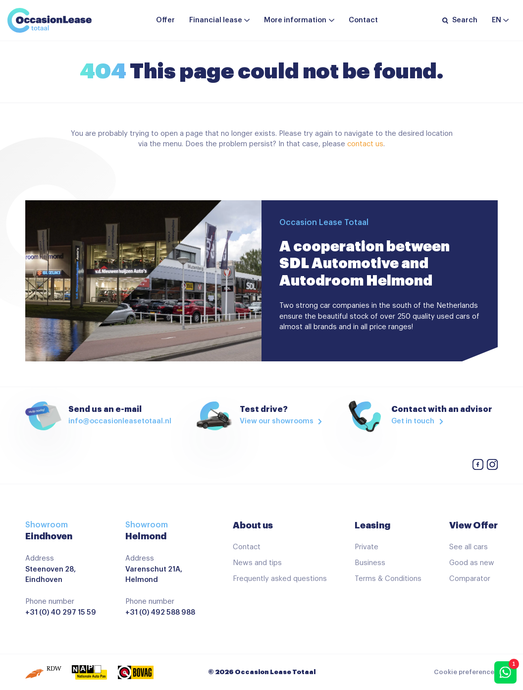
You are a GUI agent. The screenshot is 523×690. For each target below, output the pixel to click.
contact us (365, 144)
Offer (165, 20)
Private (366, 547)
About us (253, 525)
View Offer (473, 525)
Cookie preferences (466, 672)
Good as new (471, 563)
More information (295, 20)
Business (370, 563)
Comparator (469, 578)
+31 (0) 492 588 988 (160, 612)
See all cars (468, 547)
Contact (363, 20)
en (496, 20)
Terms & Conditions (388, 578)
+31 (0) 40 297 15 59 (60, 612)
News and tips (257, 563)
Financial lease (215, 20)
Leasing (372, 525)
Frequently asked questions (280, 578)
